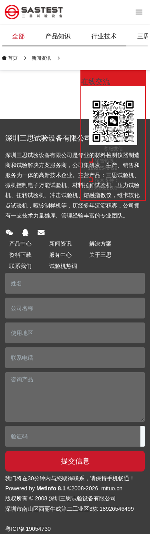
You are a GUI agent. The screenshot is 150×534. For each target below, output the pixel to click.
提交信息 (75, 461)
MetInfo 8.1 (51, 488)
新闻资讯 (41, 58)
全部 (18, 36)
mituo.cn (111, 488)
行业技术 (104, 36)
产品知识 (58, 36)
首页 (12, 57)
